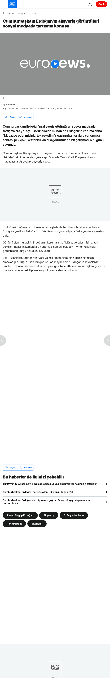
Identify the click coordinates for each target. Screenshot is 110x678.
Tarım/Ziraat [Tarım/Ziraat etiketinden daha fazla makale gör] (14, 523)
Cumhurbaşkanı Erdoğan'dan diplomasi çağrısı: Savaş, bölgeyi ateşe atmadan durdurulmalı (47, 502)
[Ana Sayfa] (4, 13)
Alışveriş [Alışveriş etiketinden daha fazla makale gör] (48, 515)
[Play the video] (55, 64)
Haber (12, 14)
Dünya (21, 14)
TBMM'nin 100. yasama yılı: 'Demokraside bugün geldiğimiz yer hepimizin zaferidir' (49, 483)
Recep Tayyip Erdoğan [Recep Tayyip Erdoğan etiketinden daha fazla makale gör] (20, 515)
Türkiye (32, 14)
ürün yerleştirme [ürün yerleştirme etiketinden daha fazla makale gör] (74, 515)
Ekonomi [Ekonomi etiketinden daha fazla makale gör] (37, 523)
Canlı (101, 4)
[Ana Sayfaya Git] (12, 4)
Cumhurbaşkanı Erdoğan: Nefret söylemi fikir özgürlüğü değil (38, 491)
